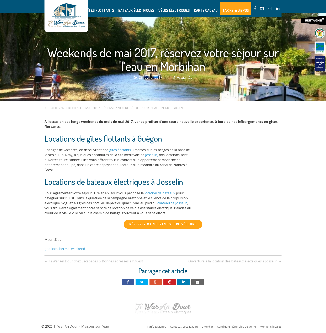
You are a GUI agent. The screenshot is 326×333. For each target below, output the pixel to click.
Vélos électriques (187, 6)
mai (67, 248)
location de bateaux (159, 193)
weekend (78, 248)
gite (47, 248)
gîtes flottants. (120, 150)
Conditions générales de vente (236, 326)
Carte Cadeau (215, 6)
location (57, 248)
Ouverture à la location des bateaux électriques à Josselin (235, 261)
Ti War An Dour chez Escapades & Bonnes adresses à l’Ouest (93, 261)
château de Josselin (172, 203)
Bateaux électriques (155, 6)
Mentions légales (271, 326)
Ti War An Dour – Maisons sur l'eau (66, 16)
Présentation (98, 6)
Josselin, (151, 155)
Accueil (51, 108)
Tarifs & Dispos (241, 6)
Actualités (184, 77)
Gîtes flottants (124, 6)
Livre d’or (207, 326)
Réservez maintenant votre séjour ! (163, 224)
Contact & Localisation (184, 326)
